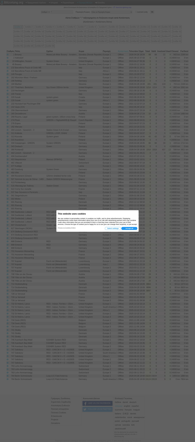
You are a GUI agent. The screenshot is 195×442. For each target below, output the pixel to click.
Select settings (113, 228)
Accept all (129, 228)
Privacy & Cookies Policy (67, 228)
